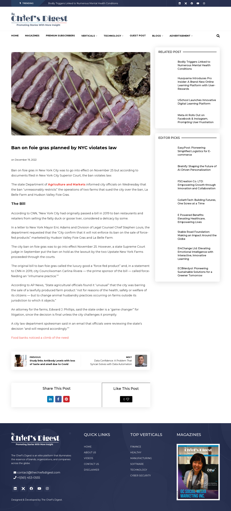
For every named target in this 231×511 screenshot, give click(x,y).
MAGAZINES (32, 35)
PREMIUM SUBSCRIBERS (60, 35)
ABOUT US (90, 452)
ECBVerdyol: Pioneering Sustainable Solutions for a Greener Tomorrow (195, 272)
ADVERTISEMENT (181, 35)
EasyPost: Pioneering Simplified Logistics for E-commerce (194, 151)
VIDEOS (88, 458)
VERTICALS (89, 35)
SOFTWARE (137, 464)
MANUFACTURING (141, 458)
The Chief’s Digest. (51, 499)
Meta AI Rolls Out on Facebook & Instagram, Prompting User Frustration (196, 119)
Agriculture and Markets (66, 184)
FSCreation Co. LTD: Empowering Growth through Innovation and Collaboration (197, 185)
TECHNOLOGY (113, 35)
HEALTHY (135, 452)
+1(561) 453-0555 (28, 477)
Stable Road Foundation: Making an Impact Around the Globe (197, 235)
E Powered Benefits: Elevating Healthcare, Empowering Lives (191, 219)
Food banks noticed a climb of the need (40, 337)
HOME (15, 35)
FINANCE (135, 446)
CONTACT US (91, 464)
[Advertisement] (130, 19)
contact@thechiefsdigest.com (38, 472)
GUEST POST (138, 35)
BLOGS (157, 35)
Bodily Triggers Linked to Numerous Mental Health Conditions (83, 3)
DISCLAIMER (91, 469)
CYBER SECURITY (140, 475)
